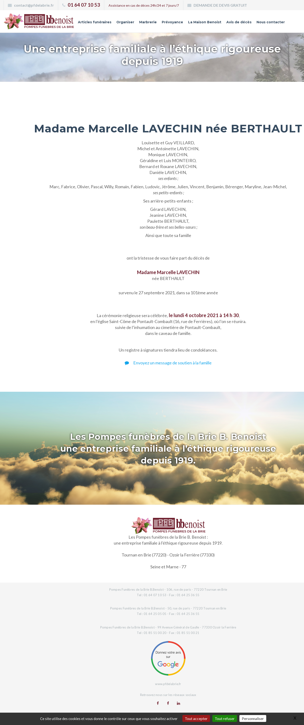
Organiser (125, 22)
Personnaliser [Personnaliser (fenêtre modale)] (253, 718)
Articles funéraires (94, 22)
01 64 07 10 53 (84, 5)
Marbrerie (148, 22)
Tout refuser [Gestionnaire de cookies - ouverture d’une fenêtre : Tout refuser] (225, 718)
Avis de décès (238, 22)
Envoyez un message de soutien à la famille (168, 362)
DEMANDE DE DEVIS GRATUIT (220, 5)
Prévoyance (172, 22)
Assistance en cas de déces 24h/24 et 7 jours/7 (144, 5)
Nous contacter (270, 22)
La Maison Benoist (204, 22)
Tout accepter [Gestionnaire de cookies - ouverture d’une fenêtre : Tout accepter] (196, 718)
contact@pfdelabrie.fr (34, 5)
